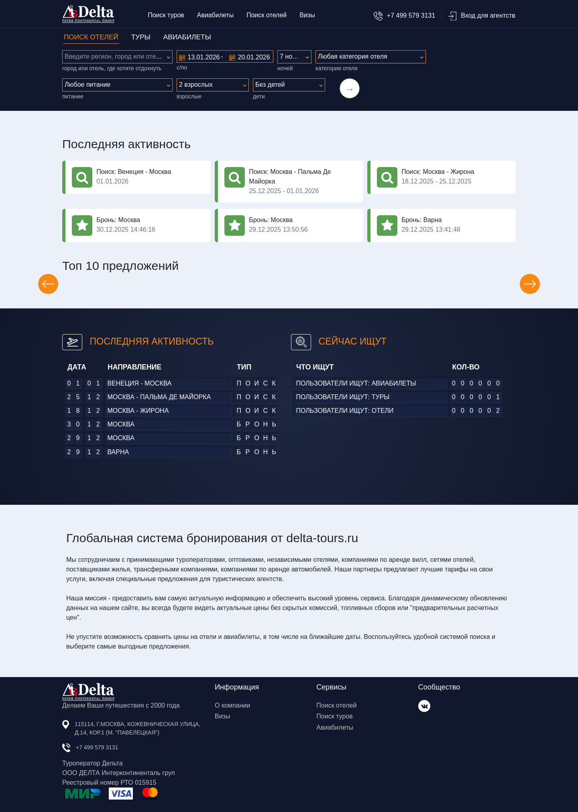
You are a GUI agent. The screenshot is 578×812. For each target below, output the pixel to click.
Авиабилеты (215, 15)
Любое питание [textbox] (87, 84)
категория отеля (336, 68)
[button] (48, 284)
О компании (232, 705)
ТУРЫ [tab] (141, 37)
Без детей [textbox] (270, 84)
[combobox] (117, 57)
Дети (259, 96)
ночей (285, 68)
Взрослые (189, 96)
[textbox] (117, 56)
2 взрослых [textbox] (196, 84)
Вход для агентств (481, 15)
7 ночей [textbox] (291, 56)
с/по (182, 67)
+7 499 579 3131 (404, 15)
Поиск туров (166, 15)
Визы (307, 15)
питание (72, 96)
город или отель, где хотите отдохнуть (111, 68)
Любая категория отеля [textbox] (352, 56)
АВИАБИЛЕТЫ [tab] (187, 37)
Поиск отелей (266, 15)
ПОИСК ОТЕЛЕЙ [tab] (91, 37)
